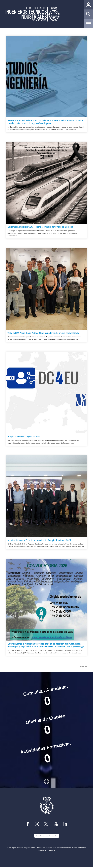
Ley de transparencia (62, 848)
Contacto (51, 850)
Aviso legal (11, 848)
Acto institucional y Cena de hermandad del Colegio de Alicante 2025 (39, 540)
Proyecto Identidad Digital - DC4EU (24, 436)
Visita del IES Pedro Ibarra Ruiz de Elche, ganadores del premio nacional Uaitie (43, 333)
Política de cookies (44, 848)
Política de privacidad (26, 848)
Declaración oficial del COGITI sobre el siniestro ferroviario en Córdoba (40, 226)
